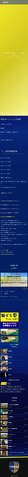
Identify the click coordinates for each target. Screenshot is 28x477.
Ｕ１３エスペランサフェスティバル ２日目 (15, 452)
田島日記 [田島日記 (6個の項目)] (17, 389)
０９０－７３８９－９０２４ (7, 252)
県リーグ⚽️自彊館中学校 (12, 428)
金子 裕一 (10, 374)
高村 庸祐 (10, 368)
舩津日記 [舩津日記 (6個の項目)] (10, 389)
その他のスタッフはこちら (14, 380)
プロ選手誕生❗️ (11, 416)
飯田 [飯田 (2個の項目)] (8, 391)
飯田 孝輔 (10, 357)
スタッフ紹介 (10, 410)
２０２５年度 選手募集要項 (13, 404)
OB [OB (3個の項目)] (3, 391)
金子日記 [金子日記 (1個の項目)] (13, 391)
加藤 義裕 (10, 351)
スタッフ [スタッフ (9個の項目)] (4, 389)
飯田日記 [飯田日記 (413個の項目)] (4, 386)
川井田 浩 (10, 362)
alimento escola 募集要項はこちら (8, 216)
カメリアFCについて (12, 434)
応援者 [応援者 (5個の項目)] (22, 389)
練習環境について (11, 446)
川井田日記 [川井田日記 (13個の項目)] (18, 386)
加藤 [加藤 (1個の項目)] (19, 391)
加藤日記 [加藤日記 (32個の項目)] (11, 386)
